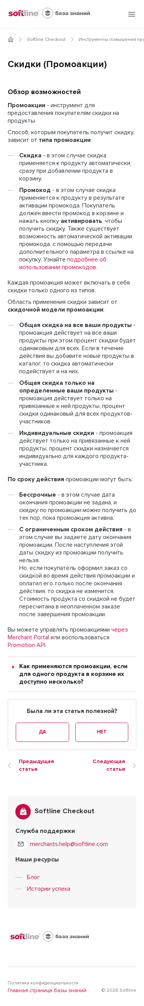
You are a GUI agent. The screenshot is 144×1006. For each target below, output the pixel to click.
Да (42, 732)
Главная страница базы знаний (47, 990)
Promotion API (26, 645)
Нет (102, 732)
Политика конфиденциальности (43, 983)
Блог (33, 877)
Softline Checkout (46, 39)
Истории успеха (48, 889)
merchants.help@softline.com (69, 844)
